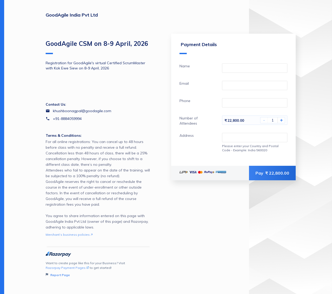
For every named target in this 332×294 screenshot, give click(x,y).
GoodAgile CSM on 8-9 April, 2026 (97, 47)
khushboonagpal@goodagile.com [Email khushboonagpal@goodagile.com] (82, 111)
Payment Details (198, 47)
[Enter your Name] (254, 68)
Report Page (58, 275)
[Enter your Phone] (254, 102)
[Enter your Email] (254, 85)
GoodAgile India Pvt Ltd (72, 15)
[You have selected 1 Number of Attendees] (272, 120)
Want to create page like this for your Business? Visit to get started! (98, 269)
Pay (272, 173)
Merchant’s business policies (69, 234)
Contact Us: (56, 104)
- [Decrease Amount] (264, 120)
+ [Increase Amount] (281, 120)
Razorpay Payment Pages (67, 268)
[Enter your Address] (254, 137)
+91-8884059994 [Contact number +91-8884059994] (67, 118)
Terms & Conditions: (64, 135)
